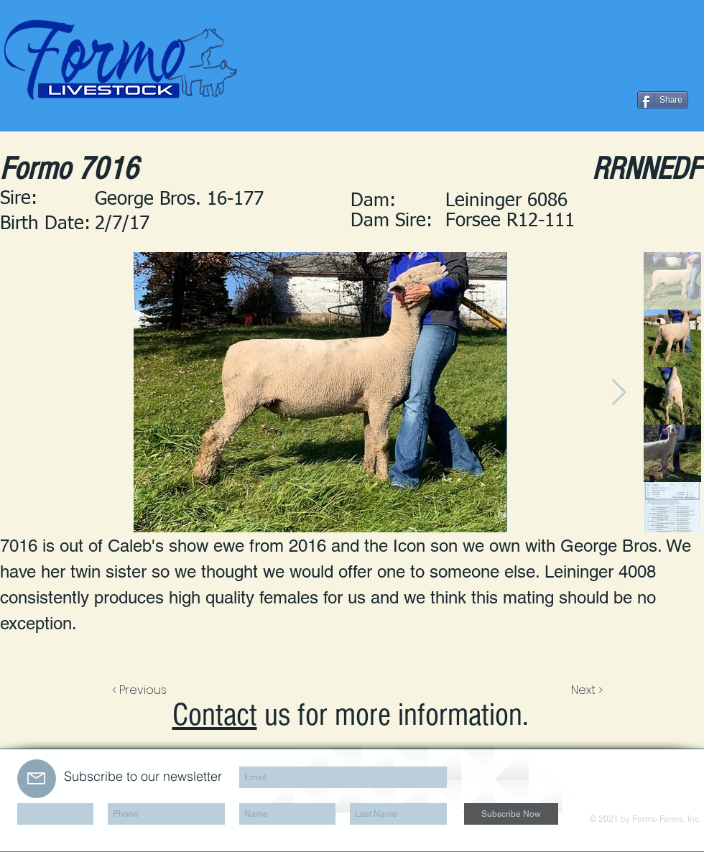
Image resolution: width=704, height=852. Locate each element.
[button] (573, 222)
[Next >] (586, 690)
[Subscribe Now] (511, 814)
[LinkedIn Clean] (664, 759)
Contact (214, 715)
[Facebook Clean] (642, 759)
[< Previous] (141, 690)
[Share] (662, 99)
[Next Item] (619, 393)
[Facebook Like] (600, 100)
